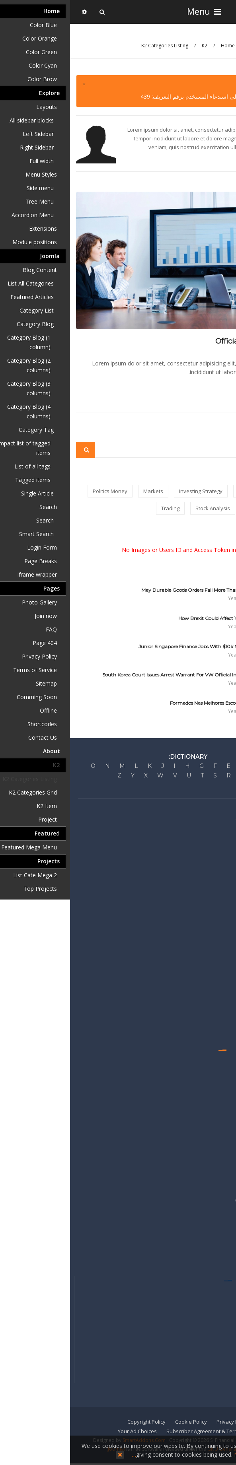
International (216, 1027)
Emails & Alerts (214, 1061)
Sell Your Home (213, 1234)
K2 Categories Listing (94, 45)
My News (221, 1084)
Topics (224, 1119)
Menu (133, 11)
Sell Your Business (209, 1223)
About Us (221, 831)
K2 (134, 45)
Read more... (210, 388)
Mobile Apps (217, 1350)
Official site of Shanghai (187, 341)
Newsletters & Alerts (207, 1338)
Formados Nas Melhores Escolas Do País (145, 703)
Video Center (216, 1131)
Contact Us (219, 1292)
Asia (227, 992)
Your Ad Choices (67, 1431)
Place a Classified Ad (207, 1211)
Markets (222, 888)
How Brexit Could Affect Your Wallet (149, 618)
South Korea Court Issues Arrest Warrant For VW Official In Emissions (111, 675)
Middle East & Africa (208, 1015)
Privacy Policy (162, 1421)
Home (158, 45)
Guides (223, 1073)
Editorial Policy (214, 842)
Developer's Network (206, 877)
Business (221, 900)
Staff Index (219, 1304)
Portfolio (221, 1096)
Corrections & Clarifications (199, 854)
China (225, 981)
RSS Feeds (219, 1107)
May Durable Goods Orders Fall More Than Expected (130, 590)
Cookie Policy (121, 1421)
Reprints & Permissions (204, 1373)
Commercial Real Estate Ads (198, 1200)
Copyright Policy (76, 1421)
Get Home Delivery (209, 1315)
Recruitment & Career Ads (201, 1246)
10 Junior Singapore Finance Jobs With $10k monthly (129, 646)
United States (215, 946)
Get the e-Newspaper (206, 1361)
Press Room (217, 865)
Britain (224, 958)
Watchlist (221, 1142)
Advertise (220, 1177)
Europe (223, 969)
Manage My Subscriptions (201, 1327)
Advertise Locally (211, 1188)
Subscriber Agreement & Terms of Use (142, 1431)
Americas (221, 1004)
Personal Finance (211, 911)
